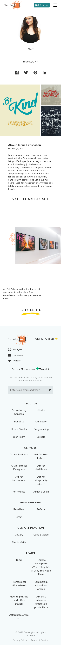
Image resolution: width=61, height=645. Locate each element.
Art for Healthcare (41, 467)
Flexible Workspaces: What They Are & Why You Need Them (41, 567)
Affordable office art (19, 616)
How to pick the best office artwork (19, 600)
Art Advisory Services (19, 412)
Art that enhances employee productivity (41, 602)
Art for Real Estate (41, 456)
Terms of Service (39, 640)
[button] (55, 5)
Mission (41, 410)
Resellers (19, 509)
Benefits (19, 421)
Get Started (41, 5)
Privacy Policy (20, 640)
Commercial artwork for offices (41, 585)
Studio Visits (19, 542)
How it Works (19, 429)
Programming (41, 429)
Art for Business (19, 454)
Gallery (19, 534)
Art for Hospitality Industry (41, 480)
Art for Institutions (18, 478)
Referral (41, 509)
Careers (41, 437)
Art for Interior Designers (19, 467)
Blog (19, 560)
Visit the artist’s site (30, 199)
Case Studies (41, 534)
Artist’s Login (41, 491)
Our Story (41, 421)
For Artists (19, 491)
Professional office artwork (19, 583)
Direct (18, 517)
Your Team (19, 437)
